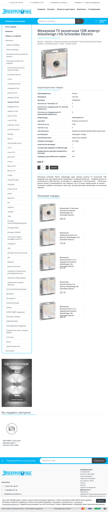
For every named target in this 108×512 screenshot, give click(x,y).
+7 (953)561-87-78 (36, 2)
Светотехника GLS (13, 346)
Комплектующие (12, 303)
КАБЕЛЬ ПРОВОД (12, 45)
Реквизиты (84, 492)
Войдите (78, 2)
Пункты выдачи (86, 476)
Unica (9, 148)
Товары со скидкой (13, 36)
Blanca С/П (11, 171)
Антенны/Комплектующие (16, 289)
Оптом (82, 485)
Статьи (83, 483)
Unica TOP (11, 152)
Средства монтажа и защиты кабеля (17, 331)
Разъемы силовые (13, 317)
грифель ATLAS (13, 97)
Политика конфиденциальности (92, 496)
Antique (10, 134)
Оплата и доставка (66, 9)
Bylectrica (11, 198)
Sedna (9, 193)
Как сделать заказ (87, 481)
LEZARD (10, 212)
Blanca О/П (11, 166)
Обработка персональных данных (93, 494)
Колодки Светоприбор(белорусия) (17, 222)
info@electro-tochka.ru (59, 2)
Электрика (9, 40)
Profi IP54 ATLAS (13, 129)
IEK (8, 202)
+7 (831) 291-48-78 (16, 2)
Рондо (9, 175)
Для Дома (10, 294)
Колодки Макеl (13, 228)
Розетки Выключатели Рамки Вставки (15, 69)
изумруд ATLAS (13, 107)
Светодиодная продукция (16, 326)
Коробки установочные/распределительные (16, 272)
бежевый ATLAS (13, 88)
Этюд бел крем (13, 180)
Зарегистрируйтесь (92, 2)
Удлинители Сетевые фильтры (15, 283)
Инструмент (11, 298)
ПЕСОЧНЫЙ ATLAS (14, 143)
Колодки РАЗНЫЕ (14, 232)
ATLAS (9, 79)
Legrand (10, 207)
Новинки (9, 31)
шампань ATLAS (13, 125)
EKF (8, 257)
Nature (10, 139)
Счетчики (10, 337)
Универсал (11, 244)
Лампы (9, 307)
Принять (101, 501)
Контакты (81, 9)
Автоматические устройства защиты (17, 55)
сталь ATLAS (12, 120)
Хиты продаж (10, 27)
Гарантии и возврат (87, 478)
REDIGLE (10, 262)
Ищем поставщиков (87, 487)
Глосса (10, 161)
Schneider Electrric (14, 74)
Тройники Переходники (16, 278)
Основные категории (15, 21)
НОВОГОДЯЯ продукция (15, 312)
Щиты (8, 342)
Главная (41, 9)
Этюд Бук (10, 184)
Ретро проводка (12, 49)
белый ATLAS (12, 93)
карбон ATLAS (12, 111)
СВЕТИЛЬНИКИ (12, 321)
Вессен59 (11, 157)
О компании (94, 9)
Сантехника (9, 351)
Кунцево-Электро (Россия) (17, 253)
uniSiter (68, 509)
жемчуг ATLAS (13, 102)
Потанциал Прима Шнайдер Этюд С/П (14, 238)
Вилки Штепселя (13, 266)
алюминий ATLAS (14, 84)
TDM (9, 216)
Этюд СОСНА (12, 189)
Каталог (51, 9)
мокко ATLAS (12, 116)
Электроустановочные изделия (14, 62)
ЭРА (8, 248)
